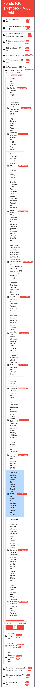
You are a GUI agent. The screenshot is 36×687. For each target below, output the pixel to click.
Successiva (22, 623)
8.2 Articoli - (11, 636)
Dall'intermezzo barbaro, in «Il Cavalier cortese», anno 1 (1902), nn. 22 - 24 (15, 108)
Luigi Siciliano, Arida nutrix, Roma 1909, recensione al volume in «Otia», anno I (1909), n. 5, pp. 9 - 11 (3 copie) (13, 134)
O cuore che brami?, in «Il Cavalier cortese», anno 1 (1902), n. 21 (13, 88)
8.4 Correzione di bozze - (11, 657)
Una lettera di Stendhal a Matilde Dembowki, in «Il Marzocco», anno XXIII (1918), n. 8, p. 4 (14, 365)
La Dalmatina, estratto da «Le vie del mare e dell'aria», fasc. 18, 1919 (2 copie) (13, 388)
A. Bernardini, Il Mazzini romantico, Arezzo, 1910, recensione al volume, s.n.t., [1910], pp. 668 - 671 (13, 165)
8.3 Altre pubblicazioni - (12, 645)
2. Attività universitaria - (16, 28)
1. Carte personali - (14, 21)
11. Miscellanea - (14, 683)
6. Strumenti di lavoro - (15, 55)
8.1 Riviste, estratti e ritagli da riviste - (13, 73)
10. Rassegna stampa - (15, 676)
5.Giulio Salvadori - (14, 49)
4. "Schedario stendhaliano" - (15, 42)
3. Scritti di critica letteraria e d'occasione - (15, 35)
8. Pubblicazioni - (16, 67)
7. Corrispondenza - (15, 61)
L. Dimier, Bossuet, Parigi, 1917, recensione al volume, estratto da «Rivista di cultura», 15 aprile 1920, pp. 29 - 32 (13, 455)
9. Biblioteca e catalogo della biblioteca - (16, 669)
